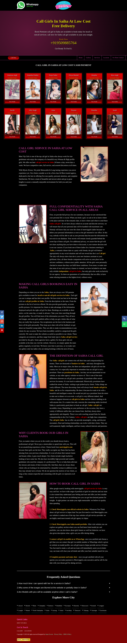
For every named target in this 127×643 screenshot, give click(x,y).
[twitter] (2, 317)
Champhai (42, 605)
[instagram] (2, 321)
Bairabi (28, 605)
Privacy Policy (58, 634)
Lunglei (20, 610)
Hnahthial (59, 605)
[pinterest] (2, 330)
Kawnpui (68, 605)
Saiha (47, 610)
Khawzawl (85, 605)
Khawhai (76, 605)
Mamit (28, 610)
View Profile (12, 101)
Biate (34, 605)
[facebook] (2, 312)
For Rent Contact (118, 57)
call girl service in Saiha (45, 162)
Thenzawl (77, 610)
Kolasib (93, 605)
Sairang (54, 610)
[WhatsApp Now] (124, 324)
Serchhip (69, 610)
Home (81, 57)
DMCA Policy (67, 634)
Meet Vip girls (22, 623)
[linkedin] (2, 326)
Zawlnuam (103, 610)
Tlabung (85, 610)
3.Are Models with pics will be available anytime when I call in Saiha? (47, 592)
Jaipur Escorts (49, 634)
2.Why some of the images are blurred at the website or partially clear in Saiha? (52, 588)
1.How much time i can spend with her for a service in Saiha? (44, 583)
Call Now (13, 57)
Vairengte (94, 610)
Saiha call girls (55, 224)
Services (97, 57)
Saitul (61, 610)
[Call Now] (124, 319)
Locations (28, 631)
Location (106, 57)
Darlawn (50, 605)
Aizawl (20, 605)
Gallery (88, 57)
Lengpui (101, 605)
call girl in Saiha (75, 271)
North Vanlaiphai (38, 610)
